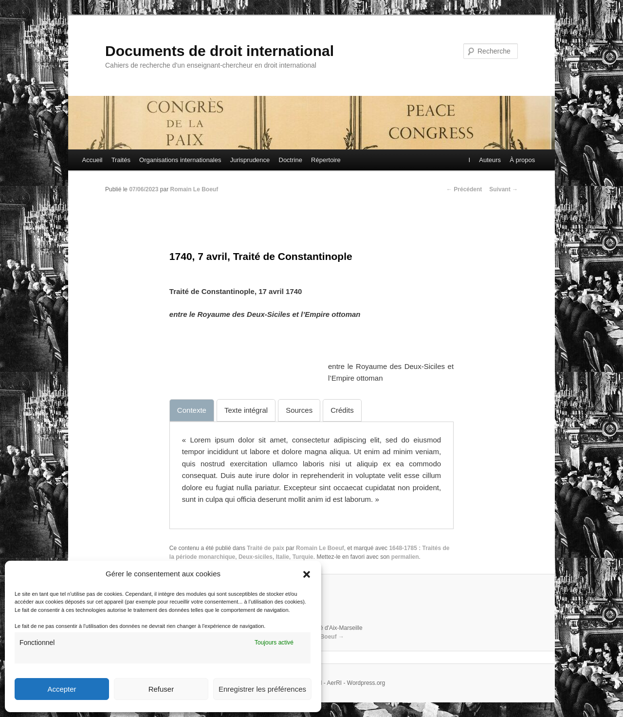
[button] (307, 574)
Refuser (161, 689)
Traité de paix (265, 548)
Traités (120, 160)
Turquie (303, 556)
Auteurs (489, 160)
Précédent (464, 189)
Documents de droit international (219, 51)
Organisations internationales (180, 160)
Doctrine (290, 160)
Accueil (92, 160)
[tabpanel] (311, 469)
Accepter (61, 689)
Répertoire (326, 160)
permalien (405, 556)
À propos (521, 160)
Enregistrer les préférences (262, 689)
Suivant (503, 189)
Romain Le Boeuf (194, 189)
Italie (282, 556)
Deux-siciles (255, 556)
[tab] (191, 410)
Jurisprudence (250, 160)
